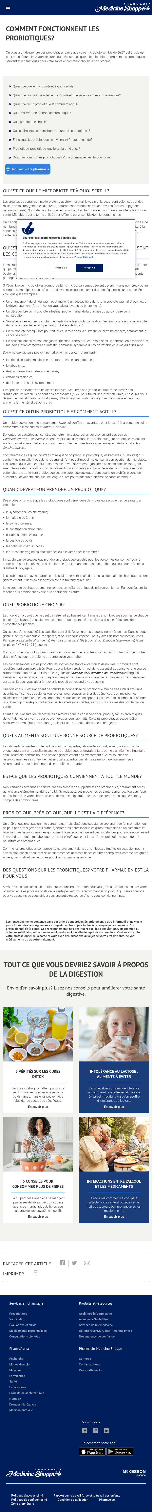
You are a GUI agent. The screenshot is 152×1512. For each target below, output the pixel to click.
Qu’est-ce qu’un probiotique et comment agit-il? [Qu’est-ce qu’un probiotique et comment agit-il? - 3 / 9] (45, 104)
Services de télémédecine (96, 1325)
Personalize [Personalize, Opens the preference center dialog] (60, 267)
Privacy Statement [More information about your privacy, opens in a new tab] (83, 257)
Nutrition (15, 1399)
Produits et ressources (95, 1303)
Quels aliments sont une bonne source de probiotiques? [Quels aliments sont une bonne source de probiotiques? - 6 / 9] (51, 131)
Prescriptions (18, 1314)
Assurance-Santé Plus (93, 1319)
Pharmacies (107, 1499)
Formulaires (17, 1376)
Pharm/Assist (19, 1348)
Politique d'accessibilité (27, 1496)
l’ (96, 673)
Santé (13, 1382)
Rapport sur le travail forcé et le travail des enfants (87, 1496)
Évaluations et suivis (22, 1325)
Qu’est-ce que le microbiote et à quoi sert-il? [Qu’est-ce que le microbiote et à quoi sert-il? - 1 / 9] (43, 86)
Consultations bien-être (24, 1336)
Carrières (85, 1359)
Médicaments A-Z (21, 1410)
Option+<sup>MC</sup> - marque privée (105, 1331)
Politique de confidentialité (29, 1499)
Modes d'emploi (19, 1364)
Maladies (15, 1370)
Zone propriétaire (22, 1504)
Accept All (89, 267)
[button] (62, 1263)
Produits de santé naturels (26, 1393)
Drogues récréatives (22, 1404)
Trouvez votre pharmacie (30, 169)
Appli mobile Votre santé (95, 1314)
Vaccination (17, 1319)
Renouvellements (90, 1370)
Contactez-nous (89, 1364)
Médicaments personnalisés (28, 1331)
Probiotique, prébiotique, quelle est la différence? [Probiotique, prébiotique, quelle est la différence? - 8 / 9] (46, 149)
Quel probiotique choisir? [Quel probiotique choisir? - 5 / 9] (30, 122)
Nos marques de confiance (97, 1336)
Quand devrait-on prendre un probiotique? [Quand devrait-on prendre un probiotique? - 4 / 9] (42, 113)
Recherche (16, 1359)
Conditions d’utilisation (73, 1499)
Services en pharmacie (26, 1303)
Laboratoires (17, 1387)
